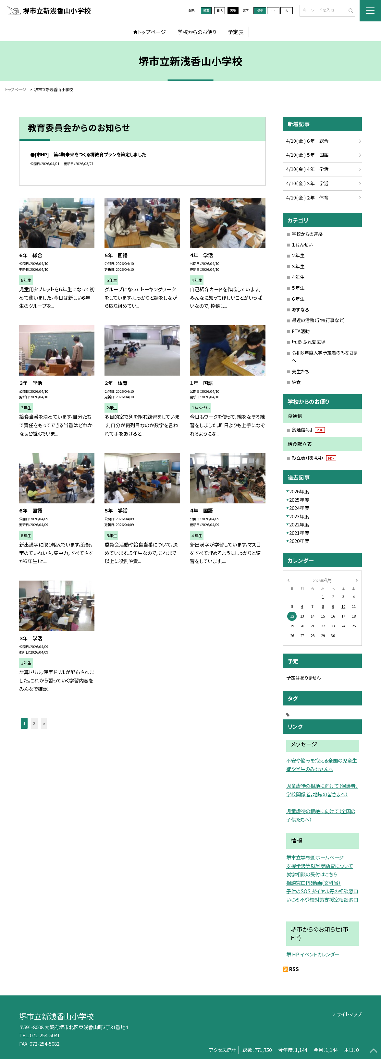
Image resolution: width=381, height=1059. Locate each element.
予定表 (235, 32)
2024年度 (299, 507)
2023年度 (299, 516)
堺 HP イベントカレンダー (312, 954)
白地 (220, 10)
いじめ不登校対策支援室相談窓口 (322, 899)
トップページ (152, 32)
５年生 (298, 287)
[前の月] (288, 580)
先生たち (300, 371)
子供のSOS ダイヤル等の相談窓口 (322, 891)
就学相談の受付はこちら (312, 874)
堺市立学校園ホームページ (315, 857)
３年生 (298, 266)
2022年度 (299, 524)
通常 (206, 10)
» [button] (44, 723)
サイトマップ (349, 1014)
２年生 (298, 255)
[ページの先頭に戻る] (373, 1051)
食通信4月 (308, 429)
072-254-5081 (45, 1035)
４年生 (298, 277)
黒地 (233, 10)
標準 (260, 10)
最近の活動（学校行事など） (319, 320)
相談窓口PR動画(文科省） (313, 882)
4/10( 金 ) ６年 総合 (307, 141)
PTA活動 (301, 331)
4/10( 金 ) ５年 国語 (307, 154)
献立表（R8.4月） (314, 457)
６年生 (298, 298)
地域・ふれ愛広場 (309, 342)
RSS (294, 969)
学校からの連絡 (307, 234)
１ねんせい (302, 244)
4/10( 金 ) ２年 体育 (307, 197)
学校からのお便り (197, 32)
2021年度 (299, 532)
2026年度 (299, 491)
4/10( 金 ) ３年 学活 (307, 183)
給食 (296, 382)
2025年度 (299, 499)
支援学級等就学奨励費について (319, 865)
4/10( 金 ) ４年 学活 (307, 169)
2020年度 (299, 540)
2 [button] (34, 723)
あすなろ (300, 309)
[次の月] (357, 580)
